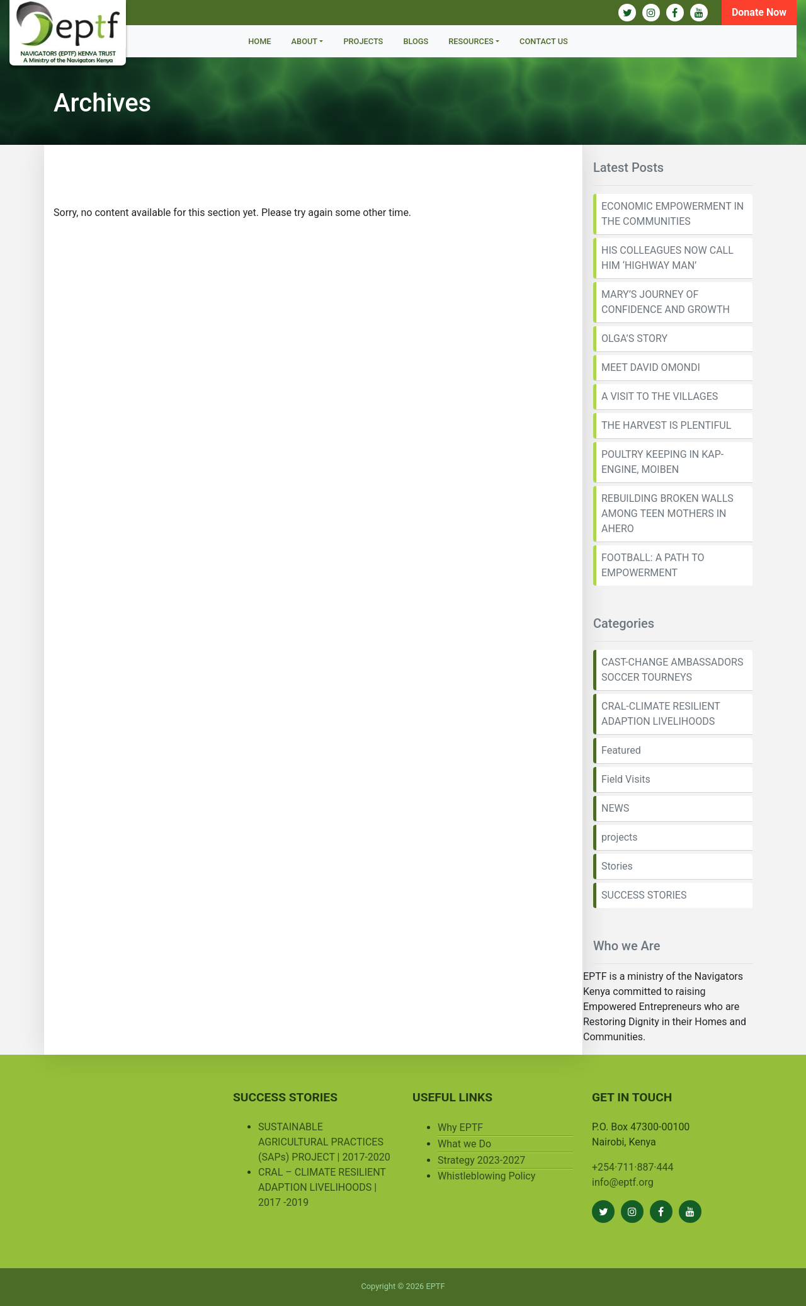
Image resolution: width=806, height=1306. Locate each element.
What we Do (464, 1144)
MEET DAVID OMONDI (650, 367)
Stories (617, 866)
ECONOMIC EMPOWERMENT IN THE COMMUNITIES (672, 213)
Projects (363, 41)
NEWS (615, 808)
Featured (621, 750)
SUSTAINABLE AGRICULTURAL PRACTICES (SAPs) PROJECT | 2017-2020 (324, 1142)
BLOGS (415, 41)
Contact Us (543, 41)
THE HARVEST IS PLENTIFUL (666, 425)
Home (259, 41)
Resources (471, 41)
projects (619, 837)
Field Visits (625, 779)
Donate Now (759, 12)
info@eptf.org (623, 1182)
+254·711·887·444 (633, 1167)
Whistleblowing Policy (486, 1176)
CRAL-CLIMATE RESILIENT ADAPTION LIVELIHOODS (660, 713)
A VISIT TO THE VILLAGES (659, 396)
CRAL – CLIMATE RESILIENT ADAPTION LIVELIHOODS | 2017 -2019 (322, 1187)
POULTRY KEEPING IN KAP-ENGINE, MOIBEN (662, 461)
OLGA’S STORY (634, 338)
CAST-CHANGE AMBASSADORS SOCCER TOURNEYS (672, 669)
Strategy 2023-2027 (481, 1160)
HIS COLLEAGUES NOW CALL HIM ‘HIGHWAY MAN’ (667, 257)
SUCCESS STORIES (643, 895)
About (305, 41)
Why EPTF (460, 1127)
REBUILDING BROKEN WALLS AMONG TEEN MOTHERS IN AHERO (667, 513)
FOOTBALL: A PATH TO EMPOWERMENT (652, 565)
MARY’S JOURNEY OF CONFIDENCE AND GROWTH (665, 301)
